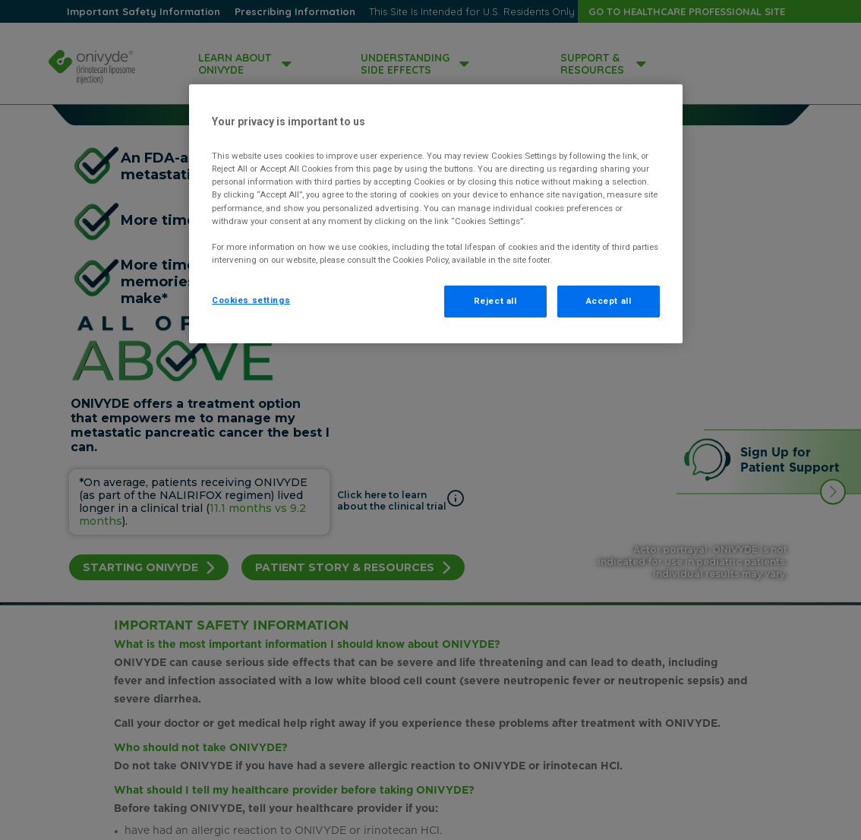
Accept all (609, 300)
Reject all (495, 300)
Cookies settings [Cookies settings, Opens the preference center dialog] (251, 300)
